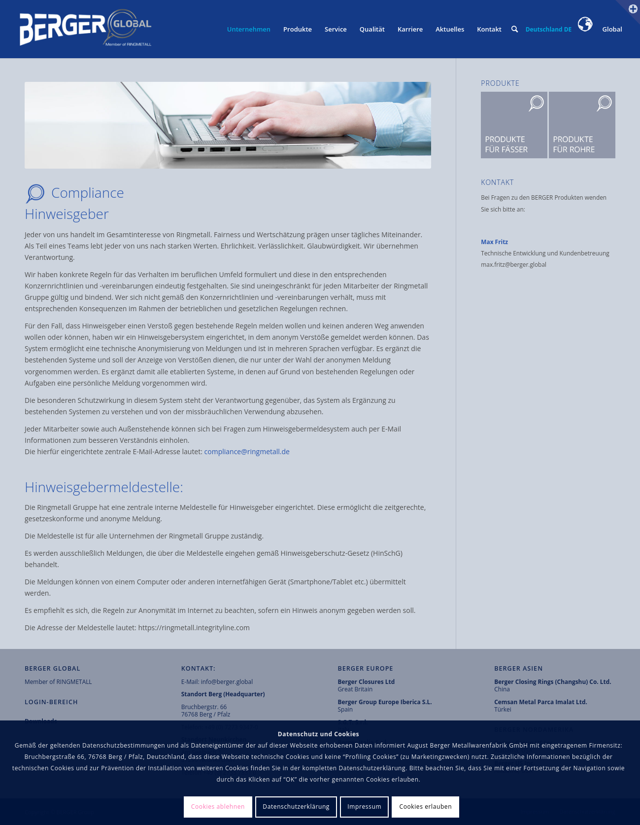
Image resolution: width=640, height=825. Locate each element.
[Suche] (514, 29)
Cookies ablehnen (218, 806)
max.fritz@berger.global (514, 264)
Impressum (364, 806)
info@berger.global (227, 681)
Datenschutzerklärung (296, 806)
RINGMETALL (74, 681)
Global (600, 29)
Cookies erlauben (425, 806)
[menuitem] (249, 29)
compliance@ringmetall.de (247, 451)
